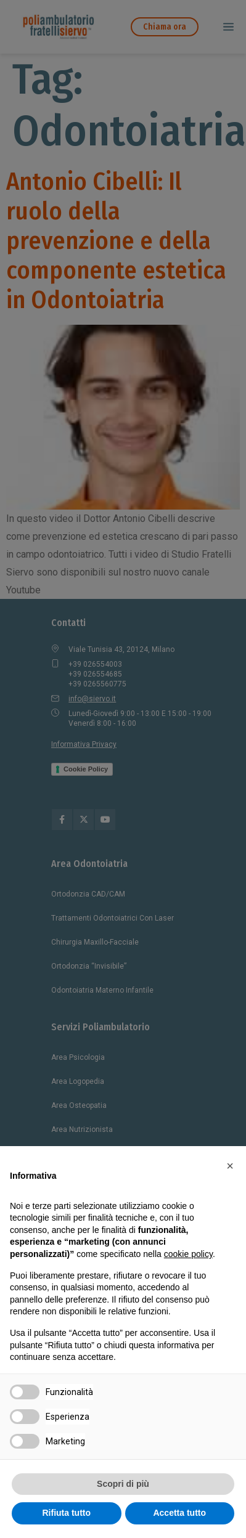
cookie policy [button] (188, 1254)
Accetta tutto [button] (179, 1513)
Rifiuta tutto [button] (66, 1513)
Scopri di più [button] (123, 1484)
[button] (230, 1166)
